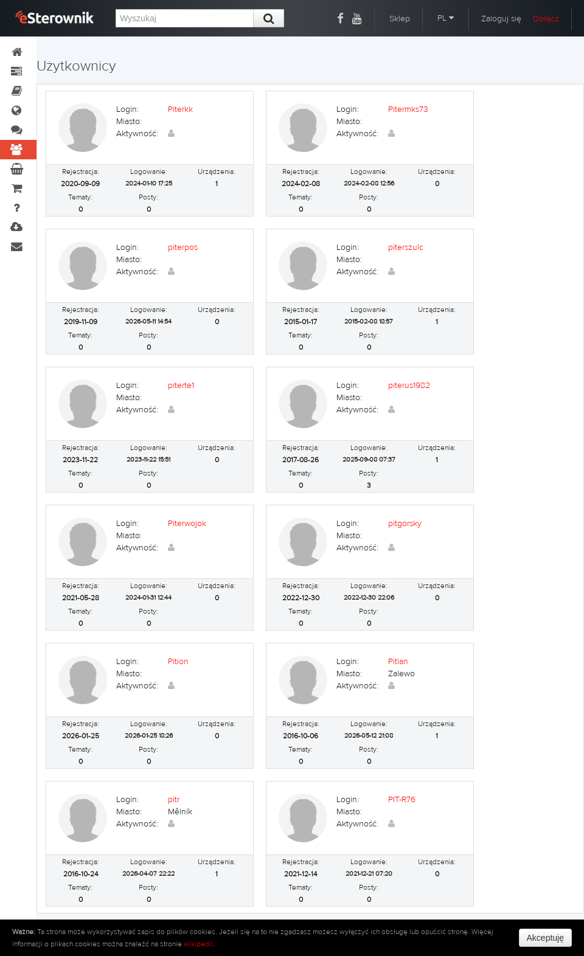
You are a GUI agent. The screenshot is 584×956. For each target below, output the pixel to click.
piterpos (183, 247)
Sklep (399, 18)
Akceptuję (545, 938)
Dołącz (546, 18)
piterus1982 (409, 385)
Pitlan (398, 661)
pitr (173, 799)
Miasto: (129, 121)
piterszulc (405, 247)
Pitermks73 (408, 109)
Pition (178, 661)
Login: (127, 109)
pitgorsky (405, 523)
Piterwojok (187, 523)
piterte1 (181, 385)
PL (445, 18)
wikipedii (198, 944)
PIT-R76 (401, 799)
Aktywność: (137, 133)
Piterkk (180, 109)
